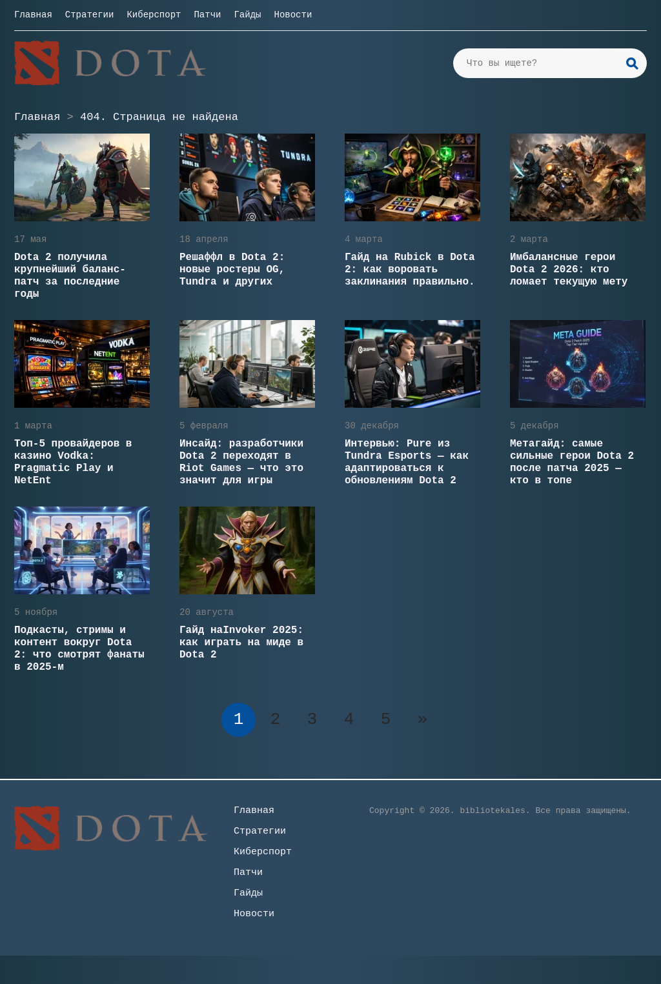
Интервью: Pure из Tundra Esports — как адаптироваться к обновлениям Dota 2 (407, 462)
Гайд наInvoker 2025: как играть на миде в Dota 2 (241, 643)
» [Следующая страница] (423, 719)
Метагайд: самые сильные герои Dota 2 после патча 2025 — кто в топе (572, 462)
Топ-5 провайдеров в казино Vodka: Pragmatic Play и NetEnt (73, 462)
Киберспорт (154, 15)
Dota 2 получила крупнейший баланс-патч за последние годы (70, 276)
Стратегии (89, 15)
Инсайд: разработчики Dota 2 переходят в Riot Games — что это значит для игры (241, 462)
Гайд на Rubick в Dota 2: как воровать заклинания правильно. (410, 270)
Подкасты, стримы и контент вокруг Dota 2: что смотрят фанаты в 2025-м (79, 649)
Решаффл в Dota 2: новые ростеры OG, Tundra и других (232, 270)
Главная (33, 15)
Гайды (247, 15)
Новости (293, 15)
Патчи (207, 15)
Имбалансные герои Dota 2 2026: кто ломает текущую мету (568, 270)
